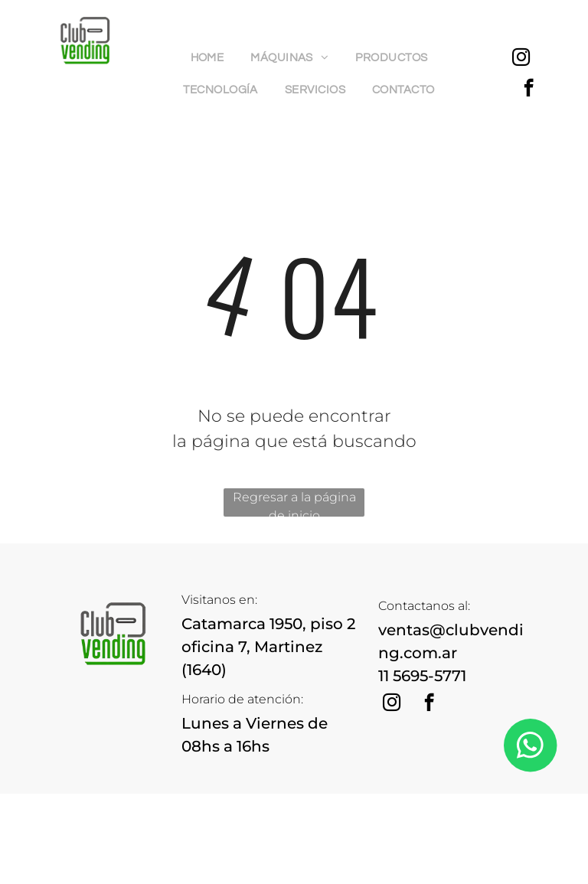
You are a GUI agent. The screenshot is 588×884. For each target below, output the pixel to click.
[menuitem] (213, 58)
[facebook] (528, 89)
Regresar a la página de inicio (294, 503)
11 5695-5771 (422, 676)
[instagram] (521, 59)
